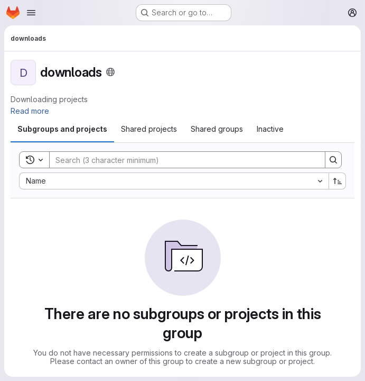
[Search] (181, 159)
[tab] (62, 129)
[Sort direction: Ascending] (337, 181)
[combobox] (174, 181)
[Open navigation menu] (31, 12)
